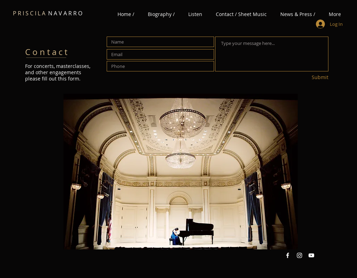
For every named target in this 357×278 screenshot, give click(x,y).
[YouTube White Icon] (311, 255)
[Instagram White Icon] (299, 255)
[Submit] (303, 77)
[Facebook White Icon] (287, 255)
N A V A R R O (47, 13)
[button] (241, 14)
